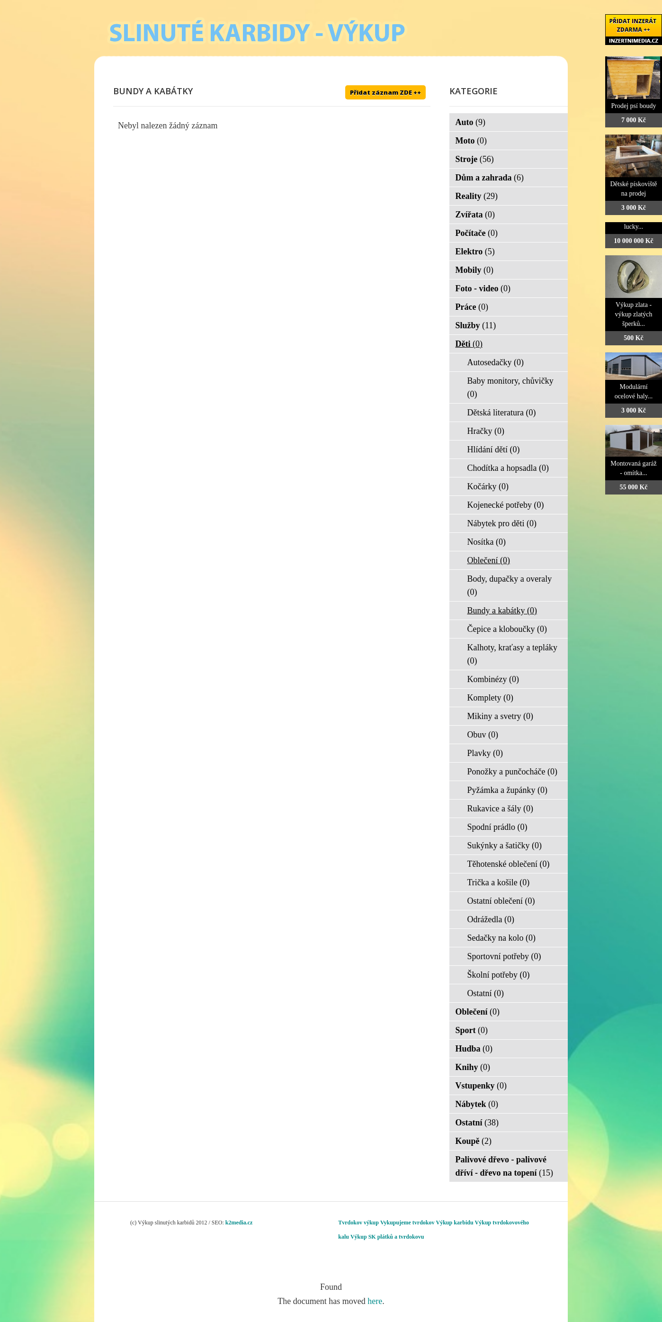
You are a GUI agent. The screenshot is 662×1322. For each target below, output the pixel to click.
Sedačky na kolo (501, 938)
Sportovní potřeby (504, 956)
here (374, 1301)
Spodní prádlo (497, 827)
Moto (471, 140)
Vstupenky (481, 1085)
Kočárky (488, 486)
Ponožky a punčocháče (512, 771)
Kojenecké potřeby (505, 505)
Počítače (477, 233)
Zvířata (475, 214)
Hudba (474, 1048)
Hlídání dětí (493, 449)
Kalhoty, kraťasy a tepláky (512, 654)
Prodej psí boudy (633, 105)
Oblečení (488, 560)
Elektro (475, 251)
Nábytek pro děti (502, 523)
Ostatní (485, 993)
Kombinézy (493, 679)
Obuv (483, 734)
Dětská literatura (501, 412)
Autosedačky (495, 362)
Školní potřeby (498, 975)
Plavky (485, 753)
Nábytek (477, 1104)
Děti (469, 344)
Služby (476, 325)
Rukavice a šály (500, 808)
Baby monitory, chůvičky (510, 387)
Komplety (490, 697)
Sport (472, 1030)
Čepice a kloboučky (507, 629)
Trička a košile (498, 882)
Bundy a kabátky (502, 610)
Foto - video (483, 288)
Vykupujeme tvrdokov (407, 1222)
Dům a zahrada (490, 177)
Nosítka (486, 542)
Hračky (485, 431)
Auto (471, 122)
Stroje (475, 159)
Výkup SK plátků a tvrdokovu (387, 1236)
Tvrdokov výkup (358, 1222)
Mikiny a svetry (500, 716)
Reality (477, 196)
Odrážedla (490, 919)
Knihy (473, 1067)
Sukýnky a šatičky (504, 845)
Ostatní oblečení (501, 901)
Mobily (475, 270)
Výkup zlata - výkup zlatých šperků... (634, 314)
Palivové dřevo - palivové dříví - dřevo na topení (505, 1166)
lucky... (634, 226)
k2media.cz (239, 1222)
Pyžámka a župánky (507, 790)
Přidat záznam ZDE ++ (385, 92)
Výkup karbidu (455, 1222)
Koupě (474, 1141)
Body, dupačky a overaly (509, 585)
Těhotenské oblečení (508, 864)
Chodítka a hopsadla (508, 468)
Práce (472, 307)
